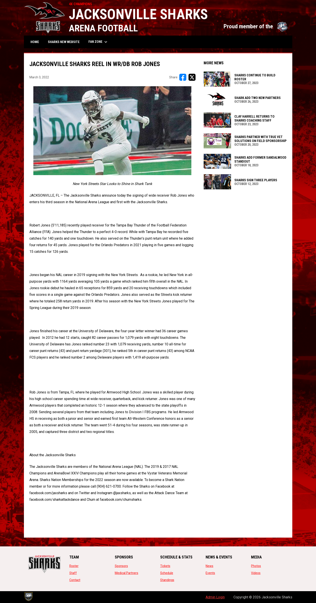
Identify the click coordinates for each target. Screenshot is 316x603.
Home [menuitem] (35, 42)
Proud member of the (255, 26)
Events (210, 573)
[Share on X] (192, 77)
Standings (167, 580)
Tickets (165, 566)
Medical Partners (126, 573)
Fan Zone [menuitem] (98, 42)
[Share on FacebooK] (182, 77)
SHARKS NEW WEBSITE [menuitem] (65, 42)
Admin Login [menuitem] (215, 597)
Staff (73, 573)
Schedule (166, 573)
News (209, 566)
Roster (74, 566)
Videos (255, 573)
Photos (256, 566)
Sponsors (121, 566)
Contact (74, 580)
